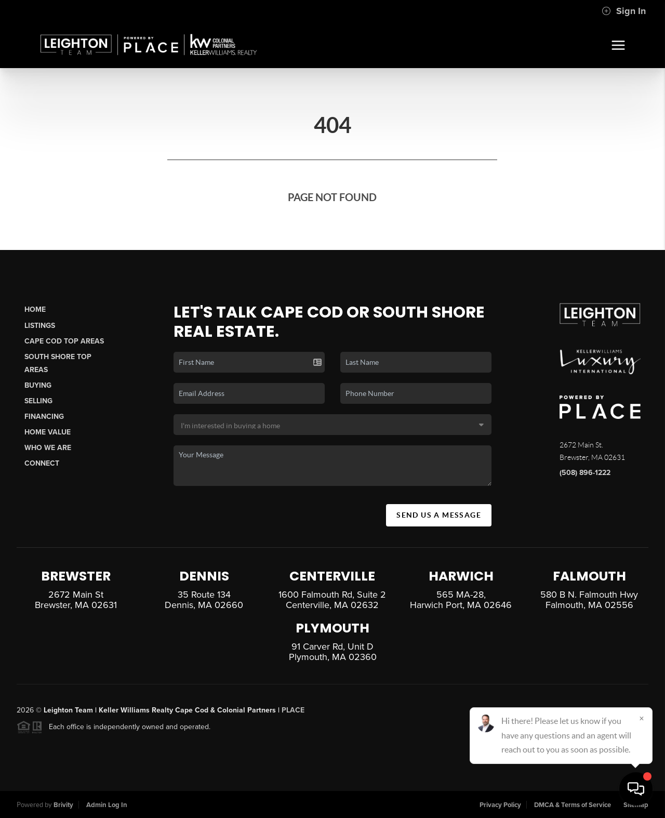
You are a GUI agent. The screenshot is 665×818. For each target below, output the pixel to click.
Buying (37, 385)
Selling (38, 401)
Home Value (47, 432)
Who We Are (47, 447)
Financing (44, 416)
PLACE (293, 714)
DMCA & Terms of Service (572, 805)
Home (35, 309)
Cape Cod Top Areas (64, 341)
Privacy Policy (500, 805)
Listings (39, 325)
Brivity (63, 805)
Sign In (624, 11)
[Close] (641, 718)
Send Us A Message (438, 515)
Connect (41, 463)
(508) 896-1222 (585, 472)
